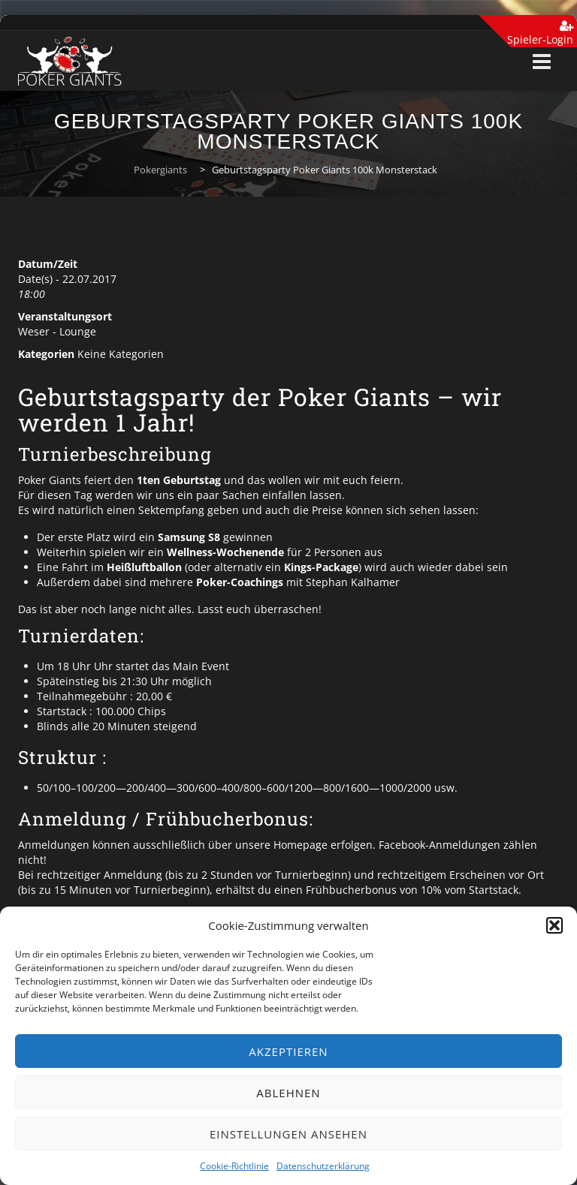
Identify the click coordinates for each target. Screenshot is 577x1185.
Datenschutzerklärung (323, 1165)
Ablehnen (288, 1092)
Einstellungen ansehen (288, 1133)
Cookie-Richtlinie (234, 1165)
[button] (554, 925)
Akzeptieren (288, 1051)
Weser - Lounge (57, 331)
